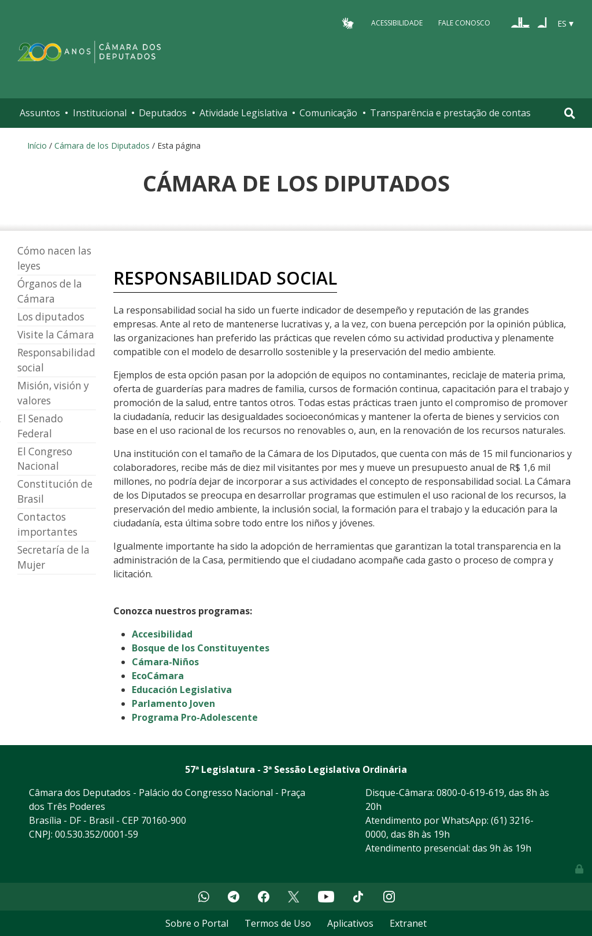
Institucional (100, 112)
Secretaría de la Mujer (53, 557)
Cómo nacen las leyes (54, 258)
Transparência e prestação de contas (450, 112)
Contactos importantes (47, 524)
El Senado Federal (40, 426)
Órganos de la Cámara (49, 291)
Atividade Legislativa (243, 112)
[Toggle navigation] (570, 113)
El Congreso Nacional (44, 459)
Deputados (163, 112)
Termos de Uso (278, 923)
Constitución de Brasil (54, 491)
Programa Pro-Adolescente (195, 717)
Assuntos (40, 112)
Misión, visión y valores (53, 393)
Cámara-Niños (165, 661)
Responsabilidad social (56, 360)
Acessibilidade (397, 23)
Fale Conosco (464, 23)
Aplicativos (350, 923)
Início (37, 145)
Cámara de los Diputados (102, 145)
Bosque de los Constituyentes (200, 648)
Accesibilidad (162, 634)
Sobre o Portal (196, 923)
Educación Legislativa (182, 689)
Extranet (408, 923)
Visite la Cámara (55, 334)
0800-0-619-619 (470, 792)
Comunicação (328, 112)
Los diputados (50, 316)
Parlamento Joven (173, 703)
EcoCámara (158, 675)
